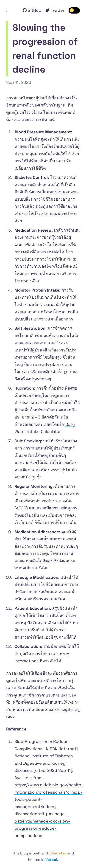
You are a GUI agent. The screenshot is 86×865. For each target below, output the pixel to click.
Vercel (51, 859)
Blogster (58, 853)
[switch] (74, 10)
